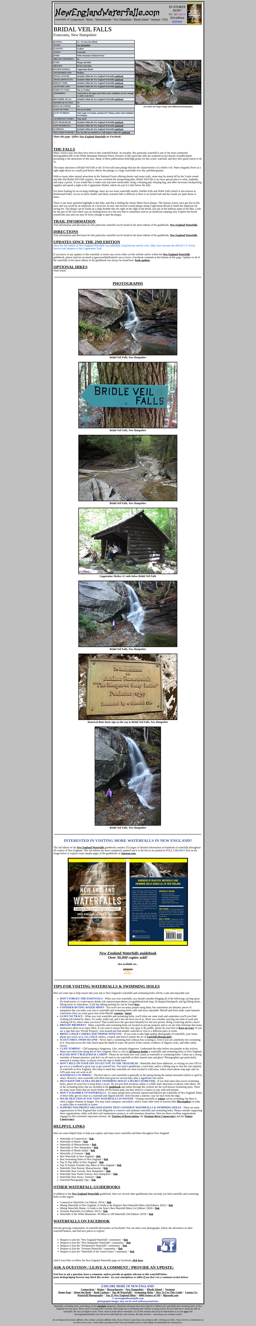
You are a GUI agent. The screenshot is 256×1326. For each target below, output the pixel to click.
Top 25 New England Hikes (121, 1295)
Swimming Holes (143, 1292)
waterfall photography (159, 1036)
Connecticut (87, 1289)
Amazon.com (128, 853)
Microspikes (183, 1101)
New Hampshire (83, 45)
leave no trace (186, 1028)
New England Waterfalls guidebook (127, 953)
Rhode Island (154, 1289)
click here (137, 1260)
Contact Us (191, 1292)
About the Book (82, 1292)
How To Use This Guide (169, 1292)
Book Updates (101, 1292)
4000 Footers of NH (149, 1295)
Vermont (170, 1289)
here (137, 1004)
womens (118, 1013)
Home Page (64, 1292)
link (91, 1138)
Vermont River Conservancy (160, 1116)
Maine (100, 1289)
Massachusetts (115, 1289)
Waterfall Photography (90, 1295)
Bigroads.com (170, 1295)
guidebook (119, 76)
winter (161, 1098)
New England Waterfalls (93, 136)
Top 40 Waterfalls (122, 1292)
